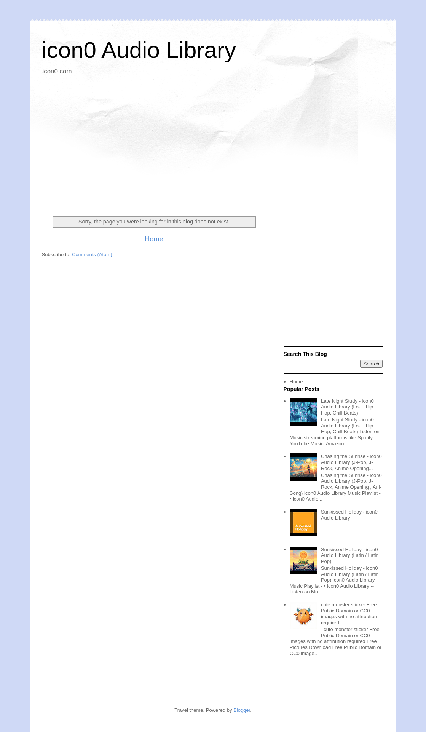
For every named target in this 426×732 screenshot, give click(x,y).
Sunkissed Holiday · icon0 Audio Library (349, 515)
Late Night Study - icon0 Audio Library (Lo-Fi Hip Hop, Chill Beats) (347, 407)
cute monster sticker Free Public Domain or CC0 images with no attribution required (349, 613)
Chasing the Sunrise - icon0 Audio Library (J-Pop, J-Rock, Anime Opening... (351, 462)
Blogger (241, 710)
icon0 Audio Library (139, 50)
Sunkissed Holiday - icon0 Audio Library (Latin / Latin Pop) (350, 555)
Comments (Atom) (92, 254)
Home (154, 239)
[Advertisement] (213, 142)
